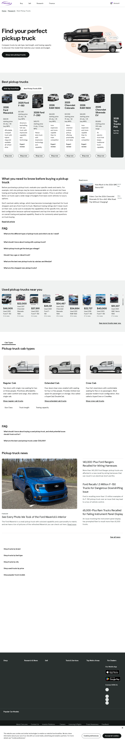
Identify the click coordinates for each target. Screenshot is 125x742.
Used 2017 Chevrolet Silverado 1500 (20, 310)
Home (4, 11)
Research (40, 3)
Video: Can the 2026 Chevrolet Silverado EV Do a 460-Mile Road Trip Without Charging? (102, 199)
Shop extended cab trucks (55, 401)
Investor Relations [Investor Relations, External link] (49, 724)
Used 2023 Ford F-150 (35, 312)
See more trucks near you (110, 323)
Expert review (22, 145)
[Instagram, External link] (107, 699)
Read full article (8, 221)
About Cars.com (22, 724)
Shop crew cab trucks (95, 401)
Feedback (105, 724)
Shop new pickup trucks (16, 55)
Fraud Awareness (92, 724)
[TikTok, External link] (107, 689)
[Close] (122, 727)
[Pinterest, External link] (107, 703)
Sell (29, 3)
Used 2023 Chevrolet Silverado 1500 (60, 310)
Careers (62, 724)
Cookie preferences (91, 736)
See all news (116, 537)
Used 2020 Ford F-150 (48, 311)
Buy (21, 3)
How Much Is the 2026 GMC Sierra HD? (106, 186)
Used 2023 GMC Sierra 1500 (115, 311)
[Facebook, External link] (107, 693)
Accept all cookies (112, 736)
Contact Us (35, 724)
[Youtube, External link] (107, 696)
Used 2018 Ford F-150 (88, 312)
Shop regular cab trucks (13, 401)
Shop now (9, 156)
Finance (52, 3)
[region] (62, 733)
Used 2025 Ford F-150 (7, 312)
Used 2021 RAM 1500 (73, 312)
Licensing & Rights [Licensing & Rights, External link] (76, 724)
